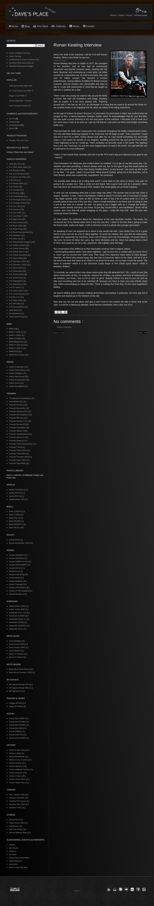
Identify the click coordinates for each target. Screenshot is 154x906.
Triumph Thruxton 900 (18, 457)
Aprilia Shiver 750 (16, 499)
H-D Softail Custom (17, 245)
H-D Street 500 (15, 268)
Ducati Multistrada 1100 (19, 543)
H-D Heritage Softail (17, 203)
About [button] (75, 26)
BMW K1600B (15, 338)
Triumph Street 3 (16, 441)
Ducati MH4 (14, 540)
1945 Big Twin (15, 164)
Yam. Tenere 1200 (17, 795)
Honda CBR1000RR (18, 565)
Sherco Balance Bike (18, 832)
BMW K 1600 (15, 335)
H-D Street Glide (16, 274)
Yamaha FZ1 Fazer (17, 801)
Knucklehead (15, 313)
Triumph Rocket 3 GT (18, 421)
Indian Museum (15, 861)
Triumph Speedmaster (18, 434)
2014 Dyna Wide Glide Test (20, 86)
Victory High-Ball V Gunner (20, 101)
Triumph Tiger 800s (17, 463)
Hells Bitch (13, 310)
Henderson (14, 826)
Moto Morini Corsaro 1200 (20, 672)
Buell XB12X (14, 527)
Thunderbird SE (16, 401)
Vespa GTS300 (15, 706)
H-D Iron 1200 (15, 206)
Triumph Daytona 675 (18, 411)
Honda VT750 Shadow (19, 591)
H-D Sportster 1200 (17, 261)
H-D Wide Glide (16, 300)
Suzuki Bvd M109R (17, 725)
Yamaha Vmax (15, 807)
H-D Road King (15, 229)
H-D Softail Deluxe (17, 248)
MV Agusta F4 (15, 691)
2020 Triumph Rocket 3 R (20, 106)
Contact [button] (90, 26)
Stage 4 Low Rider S (17, 96)
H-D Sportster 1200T (18, 265)
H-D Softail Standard (18, 255)
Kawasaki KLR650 (17, 616)
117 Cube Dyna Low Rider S (21, 91)
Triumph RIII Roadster (18, 415)
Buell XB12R (14, 521)
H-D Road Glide (16, 226)
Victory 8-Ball (15, 753)
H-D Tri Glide (15, 287)
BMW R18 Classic (17, 355)
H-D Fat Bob (14, 190)
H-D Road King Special (19, 232)
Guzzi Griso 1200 (16, 644)
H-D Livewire (14, 209)
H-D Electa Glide (16, 183)
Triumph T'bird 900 (17, 453)
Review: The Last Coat (18, 140)
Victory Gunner (15, 763)
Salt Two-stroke (16, 829)
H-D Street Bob (15, 271)
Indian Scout (14, 383)
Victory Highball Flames (19, 769)
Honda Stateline (16, 581)
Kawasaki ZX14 (16, 629)
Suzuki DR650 (15, 731)
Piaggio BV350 (15, 703)
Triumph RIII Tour (16, 418)
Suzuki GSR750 (16, 735)
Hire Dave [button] (40, 26)
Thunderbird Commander (20, 398)
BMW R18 (13, 351)
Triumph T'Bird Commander (21, 444)
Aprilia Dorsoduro (16, 490)
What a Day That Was (18, 867)
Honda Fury (14, 571)
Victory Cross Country (18, 760)
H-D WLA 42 (14, 297)
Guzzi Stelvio (15, 651)
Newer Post (58, 333)
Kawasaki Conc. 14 (17, 612)
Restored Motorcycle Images (21, 66)
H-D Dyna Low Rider (18, 177)
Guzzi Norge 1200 (17, 647)
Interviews (13, 864)
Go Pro (12, 118)
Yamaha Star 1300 (17, 804)
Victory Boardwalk (17, 756)
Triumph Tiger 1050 (17, 460)
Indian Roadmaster (17, 380)
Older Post (142, 333)
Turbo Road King (16, 317)
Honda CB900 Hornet (18, 561)
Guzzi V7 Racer (16, 657)
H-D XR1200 (14, 303)
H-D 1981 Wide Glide (18, 167)
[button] (109, 889)
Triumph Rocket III (17, 424)
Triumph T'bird (15, 447)
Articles (12, 845)
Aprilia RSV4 (14, 496)
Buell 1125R (14, 515)
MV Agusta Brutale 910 (19, 684)
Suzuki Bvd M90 (16, 728)
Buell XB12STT (15, 524)
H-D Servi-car (15, 238)
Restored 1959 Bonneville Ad (21, 63)
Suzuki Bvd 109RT (17, 718)
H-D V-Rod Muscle (17, 294)
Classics (12, 851)
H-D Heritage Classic (18, 200)
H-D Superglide (16, 281)
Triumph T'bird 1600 (17, 450)
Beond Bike (14, 820)
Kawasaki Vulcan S (17, 619)
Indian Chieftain (16, 373)
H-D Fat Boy (14, 193)
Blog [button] (26, 26)
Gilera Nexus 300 (16, 823)
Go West (12, 854)
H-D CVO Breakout (17, 174)
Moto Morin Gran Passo (19, 669)
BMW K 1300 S (15, 332)
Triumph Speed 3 (16, 431)
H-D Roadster (15, 235)
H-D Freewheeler (16, 196)
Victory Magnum (16, 773)
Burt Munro (13, 848)
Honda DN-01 (15, 568)
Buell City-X (14, 518)
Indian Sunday (15, 56)
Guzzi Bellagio (15, 641)
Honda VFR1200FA (17, 587)
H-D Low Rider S (16, 216)
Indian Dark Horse (17, 376)
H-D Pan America (16, 222)
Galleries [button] (61, 26)
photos (12, 128)
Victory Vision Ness (17, 779)
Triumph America (16, 405)
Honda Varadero (16, 594)
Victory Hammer (16, 766)
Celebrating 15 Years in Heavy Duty (24, 59)
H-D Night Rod (15, 219)
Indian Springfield (16, 386)
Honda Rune (14, 578)
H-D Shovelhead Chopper (20, 242)
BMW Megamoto (16, 342)
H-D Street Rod (15, 278)
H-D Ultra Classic (16, 291)
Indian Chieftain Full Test (19, 53)
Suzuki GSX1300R (17, 738)
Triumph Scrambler (17, 427)
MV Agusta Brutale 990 (19, 688)
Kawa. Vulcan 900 (17, 609)
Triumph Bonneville (17, 408)
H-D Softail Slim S (17, 252)
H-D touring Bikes (16, 307)
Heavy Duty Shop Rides (19, 858)
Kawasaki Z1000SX (17, 626)
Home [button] (14, 26)
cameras (12, 122)
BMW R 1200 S (16, 348)
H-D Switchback (16, 284)
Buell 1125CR (15, 511)
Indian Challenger (16, 367)
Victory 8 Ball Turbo (17, 750)
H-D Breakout (15, 170)
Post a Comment (64, 327)
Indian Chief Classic (17, 370)
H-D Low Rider (15, 213)
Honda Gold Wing (16, 574)
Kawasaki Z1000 (16, 622)
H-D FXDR (14, 187)
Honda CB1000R (16, 555)
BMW (11, 329)
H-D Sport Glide (16, 258)
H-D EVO (13, 180)
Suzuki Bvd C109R (17, 722)
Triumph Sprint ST (17, 437)
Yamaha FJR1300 (17, 798)
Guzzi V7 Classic (16, 654)
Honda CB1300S (16, 558)
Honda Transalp (16, 584)
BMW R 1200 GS (16, 345)
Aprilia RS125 (15, 493)
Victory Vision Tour (17, 782)
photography (14, 125)
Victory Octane (15, 776)
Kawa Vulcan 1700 (17, 606)
